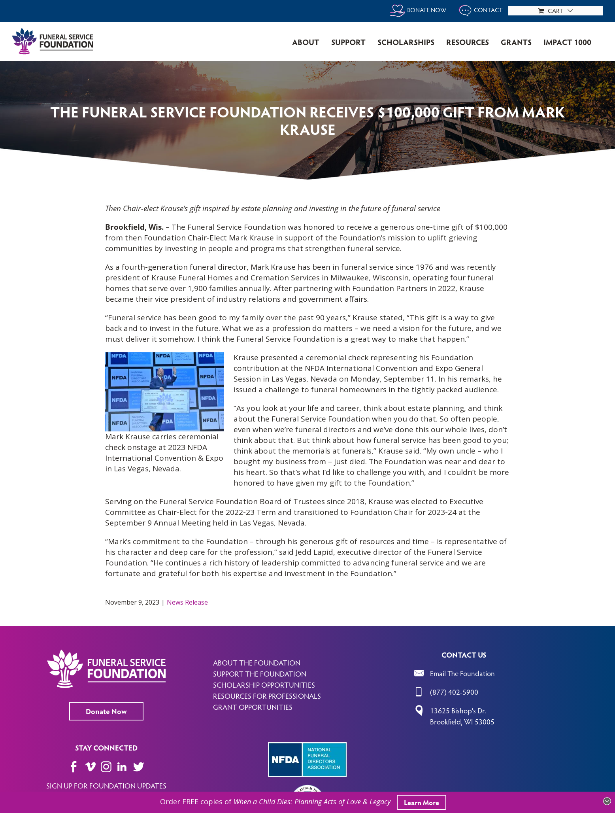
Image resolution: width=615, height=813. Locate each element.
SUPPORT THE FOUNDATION (259, 673)
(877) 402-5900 (454, 691)
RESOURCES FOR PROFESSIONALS (267, 695)
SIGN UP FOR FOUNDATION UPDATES (106, 785)
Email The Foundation (462, 673)
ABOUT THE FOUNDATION (256, 662)
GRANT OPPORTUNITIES (252, 706)
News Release (187, 602)
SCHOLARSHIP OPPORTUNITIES (264, 684)
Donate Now (106, 711)
